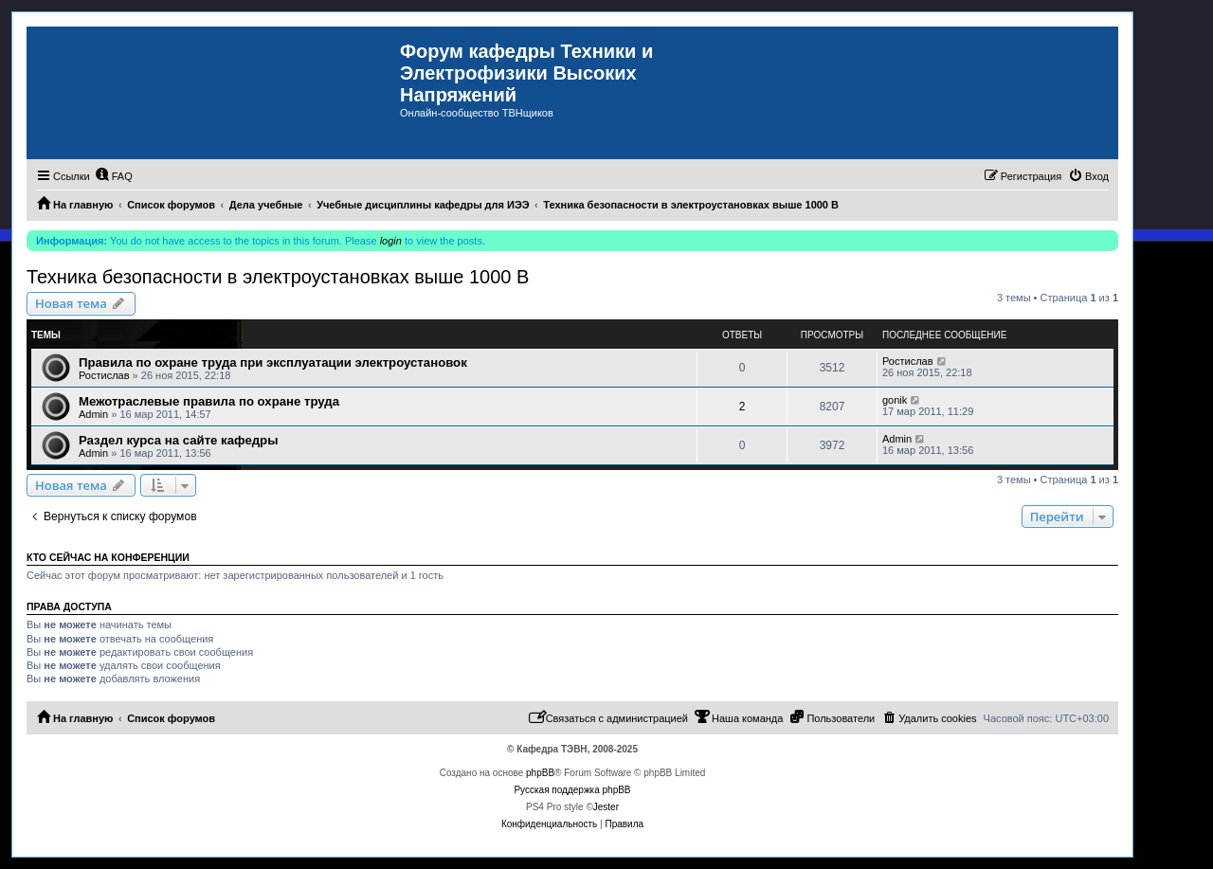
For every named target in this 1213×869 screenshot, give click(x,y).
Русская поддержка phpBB (572, 790)
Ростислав (104, 375)
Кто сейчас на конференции (108, 557)
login (391, 240)
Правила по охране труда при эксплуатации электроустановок (273, 362)
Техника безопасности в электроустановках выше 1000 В (278, 276)
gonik (894, 400)
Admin (93, 414)
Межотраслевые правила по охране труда (209, 401)
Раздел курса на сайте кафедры (178, 440)
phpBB (540, 773)
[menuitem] (114, 176)
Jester (606, 807)
